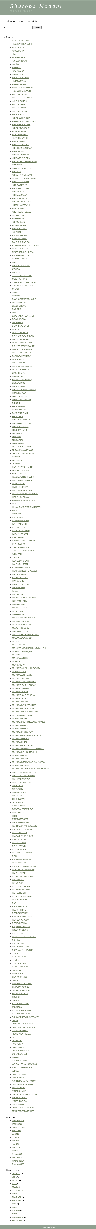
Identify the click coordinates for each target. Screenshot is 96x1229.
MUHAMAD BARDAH (20, 678)
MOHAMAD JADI (18, 655)
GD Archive (16, 457)
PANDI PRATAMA (19, 806)
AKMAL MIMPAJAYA (20, 134)
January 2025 (17, 1154)
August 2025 (16, 1131)
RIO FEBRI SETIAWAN (21, 886)
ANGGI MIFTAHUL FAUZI (21, 202)
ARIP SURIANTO (18, 222)
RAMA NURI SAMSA (20, 839)
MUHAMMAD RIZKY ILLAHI (22, 745)
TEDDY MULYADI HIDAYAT (22, 1024)
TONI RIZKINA (17, 1044)
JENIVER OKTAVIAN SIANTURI (24, 551)
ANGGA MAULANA (19, 195)
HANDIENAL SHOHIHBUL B (23, 477)
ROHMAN (16, 940)
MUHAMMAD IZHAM (20, 718)
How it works (16, 514)
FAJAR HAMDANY (19, 410)
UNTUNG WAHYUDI (20, 1054)
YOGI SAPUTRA (18, 1087)
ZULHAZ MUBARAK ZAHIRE (23, 1111)
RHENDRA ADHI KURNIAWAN (24, 866)
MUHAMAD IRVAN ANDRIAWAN (24, 685)
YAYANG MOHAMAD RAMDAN (24, 1081)
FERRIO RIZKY (18, 440)
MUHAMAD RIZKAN (20, 692)
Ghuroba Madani (36, 6)
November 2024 (18, 1161)
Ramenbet (16, 1210)
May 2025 (15, 1141)
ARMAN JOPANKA (19, 228)
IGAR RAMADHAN (19, 524)
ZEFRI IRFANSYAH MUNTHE (23, 1108)
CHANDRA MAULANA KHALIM (24, 282)
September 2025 (18, 1127)
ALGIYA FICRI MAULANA (21, 168)
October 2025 (17, 1124)
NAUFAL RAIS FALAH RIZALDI (24, 772)
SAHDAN (15, 953)
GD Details (16, 463)
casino (14, 1184)
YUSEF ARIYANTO (19, 1101)
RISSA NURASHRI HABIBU (22, 896)
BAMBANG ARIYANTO (21, 242)
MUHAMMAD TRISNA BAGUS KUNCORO (28, 762)
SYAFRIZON (17, 1007)
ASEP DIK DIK (17, 232)
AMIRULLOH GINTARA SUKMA (24, 178)
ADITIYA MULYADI (19, 81)
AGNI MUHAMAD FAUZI (21, 91)
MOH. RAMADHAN (19, 645)
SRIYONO (16, 997)
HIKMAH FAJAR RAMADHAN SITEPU (26, 507)
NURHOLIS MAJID (19, 792)
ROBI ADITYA (17, 933)
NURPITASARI (17, 796)
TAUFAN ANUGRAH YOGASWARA (25, 1017)
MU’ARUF (16, 661)
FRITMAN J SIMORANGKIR (22, 450)
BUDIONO (16, 269)
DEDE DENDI (17, 322)
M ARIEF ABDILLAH (19, 611)
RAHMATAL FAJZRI (19, 832)
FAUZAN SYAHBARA (20, 427)
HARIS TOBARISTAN (20, 487)
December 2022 (18, 1164)
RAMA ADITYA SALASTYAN (22, 836)
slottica (14, 1214)
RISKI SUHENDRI (19, 893)
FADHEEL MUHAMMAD (21, 400)
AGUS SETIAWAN (19, 104)
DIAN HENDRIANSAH (20, 339)
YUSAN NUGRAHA (19, 1098)
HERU (14, 504)
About (14, 54)
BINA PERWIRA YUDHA (21, 255)
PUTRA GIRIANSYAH (20, 822)
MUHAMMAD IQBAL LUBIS (22, 715)
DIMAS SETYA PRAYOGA (22, 349)
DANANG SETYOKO (20, 302)
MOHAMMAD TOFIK (20, 658)
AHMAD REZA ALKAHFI (21, 124)
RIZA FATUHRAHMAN (20, 913)
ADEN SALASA (18, 71)
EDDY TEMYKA (18, 373)
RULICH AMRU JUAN (20, 947)
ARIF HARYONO (18, 218)
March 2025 (16, 1147)
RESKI (14, 856)
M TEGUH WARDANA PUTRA (23, 618)
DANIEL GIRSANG (19, 306)
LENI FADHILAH (18, 588)
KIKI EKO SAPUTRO (20, 577)
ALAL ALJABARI (18, 141)
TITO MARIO (17, 1041)
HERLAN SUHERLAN (20, 497)
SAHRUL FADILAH (19, 957)
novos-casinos (17, 1190)
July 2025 (15, 1134)
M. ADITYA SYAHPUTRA (21, 624)
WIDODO (15, 1071)
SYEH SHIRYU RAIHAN (21, 1014)
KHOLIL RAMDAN (19, 574)
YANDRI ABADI (18, 1077)
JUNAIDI (15, 557)
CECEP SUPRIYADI (19, 279)
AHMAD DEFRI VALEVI (21, 118)
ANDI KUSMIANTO (19, 185)
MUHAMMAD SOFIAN (20, 755)
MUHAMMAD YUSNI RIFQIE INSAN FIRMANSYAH (31, 769)
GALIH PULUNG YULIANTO (22, 453)
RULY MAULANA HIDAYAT (22, 950)
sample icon (16, 960)
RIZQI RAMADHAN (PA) (21, 926)
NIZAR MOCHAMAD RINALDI (23, 775)
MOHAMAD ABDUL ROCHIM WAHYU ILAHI (29, 648)
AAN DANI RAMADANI (20, 41)
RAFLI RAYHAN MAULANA (22, 829)
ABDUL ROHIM (18, 51)
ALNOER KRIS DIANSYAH (22, 175)
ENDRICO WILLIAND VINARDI (24, 390)
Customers (16, 296)
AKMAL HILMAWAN (19, 131)
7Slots (14, 1177)
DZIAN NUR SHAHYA (20, 369)
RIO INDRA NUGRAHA (21, 890)
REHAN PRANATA (19, 846)
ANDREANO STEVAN (20, 188)
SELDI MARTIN (18, 973)
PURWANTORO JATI (20, 819)
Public (14, 1207)
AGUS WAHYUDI (18, 114)
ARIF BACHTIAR (18, 215)
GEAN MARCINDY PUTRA (22, 467)
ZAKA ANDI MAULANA (20, 1104)
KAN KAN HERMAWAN (21, 567)
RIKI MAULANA (18, 880)
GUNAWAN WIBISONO (21, 470)
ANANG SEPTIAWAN (20, 182)
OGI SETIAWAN (18, 799)
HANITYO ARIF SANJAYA (22, 480)
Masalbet (15, 1187)
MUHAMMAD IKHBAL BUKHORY (25, 712)
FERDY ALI (16, 437)
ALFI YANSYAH (18, 165)
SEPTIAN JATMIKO (19, 977)
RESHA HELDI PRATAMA (22, 853)
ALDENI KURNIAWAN (20, 145)
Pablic (14, 1194)
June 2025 (16, 1137)
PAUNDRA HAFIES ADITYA (22, 809)
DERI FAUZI (16, 329)
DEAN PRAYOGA (19, 319)
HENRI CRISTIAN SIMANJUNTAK (25, 494)
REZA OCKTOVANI (19, 863)
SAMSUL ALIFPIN (19, 963)
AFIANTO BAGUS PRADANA (23, 88)
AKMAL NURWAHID (20, 138)
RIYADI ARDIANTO (19, 900)
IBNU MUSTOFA (18, 517)
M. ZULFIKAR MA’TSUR (21, 628)
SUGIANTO (16, 1000)
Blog (13, 262)
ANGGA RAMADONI (20, 198)
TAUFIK (15, 1020)
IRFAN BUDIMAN (18, 544)
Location (15, 591)
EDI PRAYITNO (18, 376)
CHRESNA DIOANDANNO (22, 286)
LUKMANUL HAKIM (19, 601)
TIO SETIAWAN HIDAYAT (21, 1034)
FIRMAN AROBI (18, 443)
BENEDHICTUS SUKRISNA (22, 252)
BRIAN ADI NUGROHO (21, 265)
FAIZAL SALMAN (18, 406)
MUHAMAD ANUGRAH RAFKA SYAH (26, 668)
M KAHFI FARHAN (19, 614)
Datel (14, 312)
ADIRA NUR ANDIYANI (20, 78)
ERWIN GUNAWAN (19, 393)
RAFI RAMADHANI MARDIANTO (24, 826)
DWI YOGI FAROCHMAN (21, 366)
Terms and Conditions (20, 1030)
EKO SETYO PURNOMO (21, 379)
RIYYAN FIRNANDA (19, 910)
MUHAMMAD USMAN (20, 765)
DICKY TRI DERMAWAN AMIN (23, 346)
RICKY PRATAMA (19, 873)
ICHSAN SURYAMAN (20, 520)
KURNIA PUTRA (18, 581)
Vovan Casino (17, 1220)
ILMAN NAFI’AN (18, 537)
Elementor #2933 (18, 386)
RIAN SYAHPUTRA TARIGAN (23, 869)
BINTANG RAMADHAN (21, 259)
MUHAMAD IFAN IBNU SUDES (24, 682)
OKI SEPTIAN (17, 802)
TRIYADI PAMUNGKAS (21, 1051)
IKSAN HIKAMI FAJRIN (20, 531)
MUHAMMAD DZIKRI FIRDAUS (24, 708)
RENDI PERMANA (19, 849)
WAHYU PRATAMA (19, 1061)
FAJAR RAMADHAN (20, 413)
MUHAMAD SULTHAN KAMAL (24, 695)
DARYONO (16, 309)
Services (15, 980)
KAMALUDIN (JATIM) (20, 564)
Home (14, 510)
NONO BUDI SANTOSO (21, 782)
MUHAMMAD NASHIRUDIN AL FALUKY (27, 735)
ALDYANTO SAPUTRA (21, 158)
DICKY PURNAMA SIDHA (22, 343)
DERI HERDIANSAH (20, 333)
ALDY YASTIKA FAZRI (20, 155)
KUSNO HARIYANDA (20, 584)
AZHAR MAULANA (19, 239)
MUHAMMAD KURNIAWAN (22, 732)
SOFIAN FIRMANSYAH (21, 990)
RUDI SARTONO (18, 943)
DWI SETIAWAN (18, 363)
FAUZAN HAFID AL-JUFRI (22, 423)
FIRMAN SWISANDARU (21, 447)
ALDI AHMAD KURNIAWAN (22, 148)
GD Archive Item (18, 460)
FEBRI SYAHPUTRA (20, 430)
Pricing (14, 816)
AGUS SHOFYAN (19, 108)
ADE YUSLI (16, 67)
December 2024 (18, 1157)
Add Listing (16, 64)
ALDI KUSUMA (18, 151)
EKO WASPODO (18, 383)
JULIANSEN (16, 554)
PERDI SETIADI (18, 812)
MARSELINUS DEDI (20, 631)
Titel (13, 1037)
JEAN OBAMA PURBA (20, 547)
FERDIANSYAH (18, 433)
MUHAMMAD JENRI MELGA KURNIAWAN (28, 722)
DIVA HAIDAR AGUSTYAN (22, 356)
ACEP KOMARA (18, 57)
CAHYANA (16, 272)
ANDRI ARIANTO (18, 192)
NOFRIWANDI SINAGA (21, 779)
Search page (16, 970)
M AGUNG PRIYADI (19, 608)
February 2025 (17, 1151)
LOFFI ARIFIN (17, 594)
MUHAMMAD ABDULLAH (22, 702)
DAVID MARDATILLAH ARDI (23, 316)
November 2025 (18, 1120)
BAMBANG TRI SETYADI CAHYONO (26, 245)
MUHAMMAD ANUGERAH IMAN (24, 705)
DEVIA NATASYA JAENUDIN (23, 336)
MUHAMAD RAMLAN (20, 688)
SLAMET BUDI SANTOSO (22, 983)
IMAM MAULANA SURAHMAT (23, 541)
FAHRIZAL (16, 403)
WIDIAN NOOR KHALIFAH (22, 1067)
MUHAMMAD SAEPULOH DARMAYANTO (28, 749)
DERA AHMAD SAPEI (20, 326)
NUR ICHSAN (17, 786)
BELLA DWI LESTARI (20, 249)
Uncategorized (17, 1217)
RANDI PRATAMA (19, 843)
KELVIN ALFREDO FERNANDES (24, 571)
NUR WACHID (17, 789)
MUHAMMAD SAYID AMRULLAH (24, 752)
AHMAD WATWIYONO (21, 128)
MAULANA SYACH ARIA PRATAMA (25, 634)
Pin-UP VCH (16, 1197)
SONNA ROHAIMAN (20, 993)
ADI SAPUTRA (17, 74)
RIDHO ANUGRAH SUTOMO (23, 876)
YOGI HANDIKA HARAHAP (22, 1084)
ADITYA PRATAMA (19, 84)
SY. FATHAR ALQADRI (20, 1004)
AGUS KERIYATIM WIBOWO (23, 98)
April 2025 (15, 1144)
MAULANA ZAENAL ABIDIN (22, 638)
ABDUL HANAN (18, 47)
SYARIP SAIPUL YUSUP (21, 1010)
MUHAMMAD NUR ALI (20, 738)
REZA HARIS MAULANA (21, 859)
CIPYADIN (16, 289)
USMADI (15, 1057)
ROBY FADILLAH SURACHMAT (24, 937)
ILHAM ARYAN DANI (20, 534)
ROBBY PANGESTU (20, 930)
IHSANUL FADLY (18, 527)
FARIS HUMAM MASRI (21, 420)
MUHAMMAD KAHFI (20, 725)
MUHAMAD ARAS (19, 671)
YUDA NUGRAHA (19, 1091)
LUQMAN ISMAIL (18, 604)
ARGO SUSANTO (19, 208)
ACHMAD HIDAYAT (19, 61)
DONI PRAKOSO (18, 359)
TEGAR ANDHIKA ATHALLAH (23, 1027)
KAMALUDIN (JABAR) (20, 561)
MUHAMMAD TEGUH (20, 759)
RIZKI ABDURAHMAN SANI (22, 916)
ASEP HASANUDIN (19, 235)
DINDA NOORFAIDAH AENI (22, 353)
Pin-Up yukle (16, 1200)
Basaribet (15, 1180)
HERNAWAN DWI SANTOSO (23, 500)
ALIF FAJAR (16, 171)
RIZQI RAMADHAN (19, 923)
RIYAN (14, 903)
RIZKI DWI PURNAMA (20, 920)
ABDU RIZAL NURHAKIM (22, 44)
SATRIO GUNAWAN (20, 967)
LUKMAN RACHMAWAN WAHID (24, 598)
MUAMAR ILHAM (18, 665)
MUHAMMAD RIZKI (19, 742)
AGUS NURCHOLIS (19, 101)
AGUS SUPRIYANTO (20, 111)
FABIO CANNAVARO (20, 396)
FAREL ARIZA (17, 416)
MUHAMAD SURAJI (19, 698)
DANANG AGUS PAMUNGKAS (24, 299)
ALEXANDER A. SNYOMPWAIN (24, 161)
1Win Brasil (16, 1173)
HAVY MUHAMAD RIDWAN (22, 490)
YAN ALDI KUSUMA (19, 1074)
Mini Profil (15, 641)
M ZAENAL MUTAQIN (20, 621)
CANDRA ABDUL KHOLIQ (22, 276)
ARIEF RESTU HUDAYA (21, 212)
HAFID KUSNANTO (19, 473)
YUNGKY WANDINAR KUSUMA (24, 1094)
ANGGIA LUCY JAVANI (21, 205)
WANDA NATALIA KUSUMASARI (24, 1064)
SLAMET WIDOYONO (20, 987)
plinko (14, 1204)
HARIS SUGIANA (18, 483)
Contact (15, 292)
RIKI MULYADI (17, 883)
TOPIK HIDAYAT (18, 1047)
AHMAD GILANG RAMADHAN (23, 121)
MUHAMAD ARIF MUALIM (22, 675)
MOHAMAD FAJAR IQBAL (22, 651)
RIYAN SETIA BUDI (19, 906)
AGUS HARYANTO (19, 94)
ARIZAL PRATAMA (19, 225)
